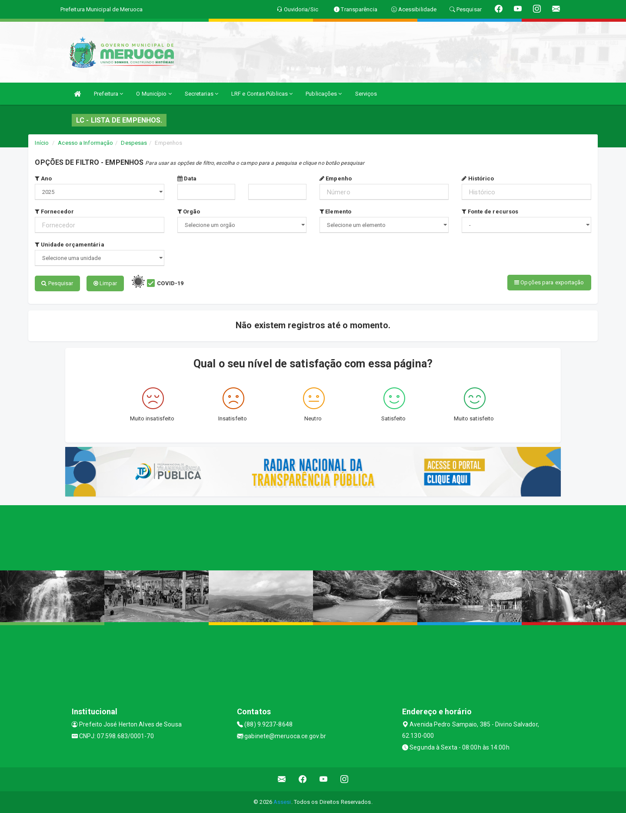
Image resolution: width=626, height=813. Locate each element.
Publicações (324, 93)
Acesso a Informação (85, 143)
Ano (43, 178)
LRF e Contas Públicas (262, 93)
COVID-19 (170, 283)
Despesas (134, 143)
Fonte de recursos (490, 211)
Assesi (282, 802)
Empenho (336, 178)
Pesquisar (57, 283)
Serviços (366, 93)
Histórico (478, 178)
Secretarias (201, 93)
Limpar (105, 283)
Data (187, 178)
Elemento (335, 211)
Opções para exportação (549, 282)
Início (42, 143)
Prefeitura (108, 93)
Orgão (188, 211)
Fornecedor (54, 211)
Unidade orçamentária (69, 244)
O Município (153, 93)
